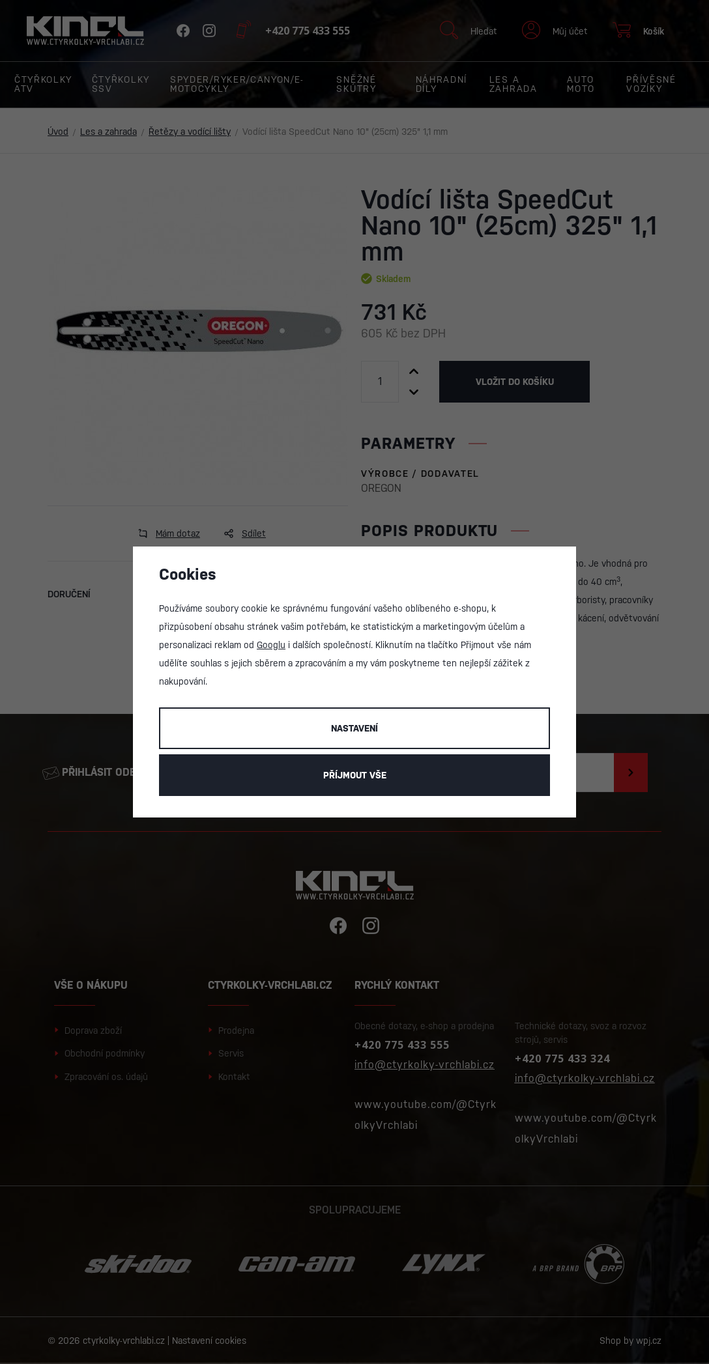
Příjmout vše (354, 775)
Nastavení (354, 728)
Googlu (271, 645)
